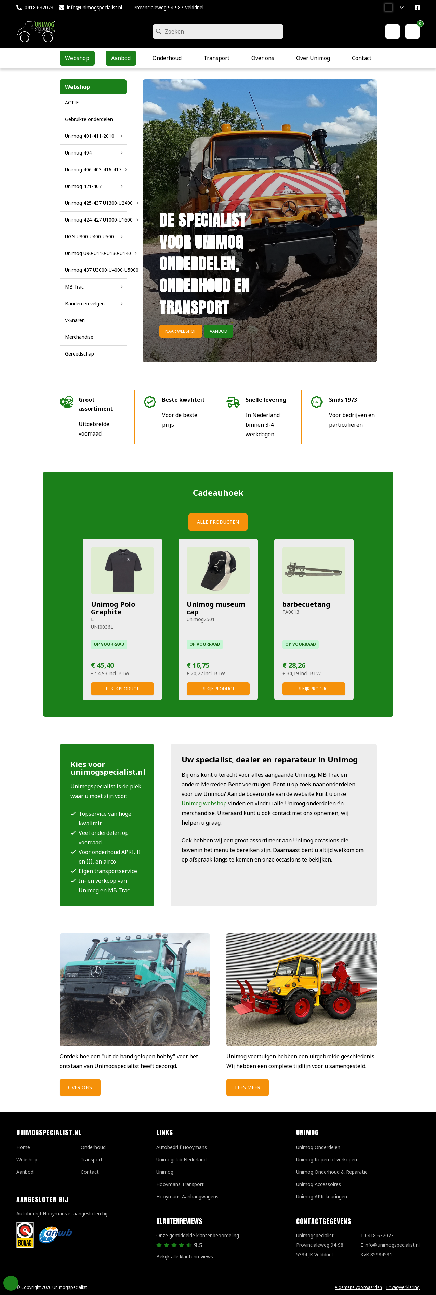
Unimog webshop (204, 803)
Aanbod (218, 331)
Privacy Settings (10, 1283)
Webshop (26, 1159)
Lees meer (247, 1087)
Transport (92, 1159)
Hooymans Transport (180, 1184)
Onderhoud (93, 1147)
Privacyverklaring (403, 1287)
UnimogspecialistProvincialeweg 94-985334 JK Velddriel (319, 1245)
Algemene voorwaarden (358, 1287)
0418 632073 (39, 7)
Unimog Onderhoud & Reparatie (332, 1172)
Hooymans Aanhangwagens (187, 1196)
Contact (90, 1172)
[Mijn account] (392, 31)
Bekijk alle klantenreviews (184, 1256)
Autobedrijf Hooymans (181, 1147)
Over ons (80, 1087)
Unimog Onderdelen (318, 1147)
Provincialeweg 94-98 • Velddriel (168, 7)
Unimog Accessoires (318, 1184)
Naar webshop (181, 331)
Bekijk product (122, 689)
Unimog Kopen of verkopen (326, 1159)
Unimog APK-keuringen (321, 1196)
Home (23, 1147)
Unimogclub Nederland (181, 1159)
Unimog (164, 1172)
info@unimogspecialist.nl (94, 7)
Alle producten (218, 522)
